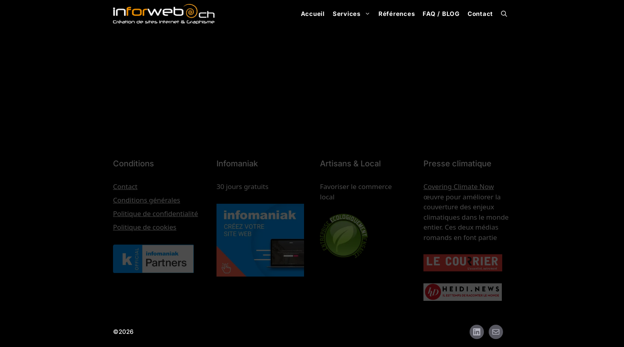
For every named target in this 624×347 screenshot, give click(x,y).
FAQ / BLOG (441, 14)
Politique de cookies (144, 227)
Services (353, 14)
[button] (504, 14)
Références (396, 14)
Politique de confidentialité (155, 213)
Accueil (313, 14)
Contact (480, 14)
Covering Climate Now (458, 186)
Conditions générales (146, 200)
